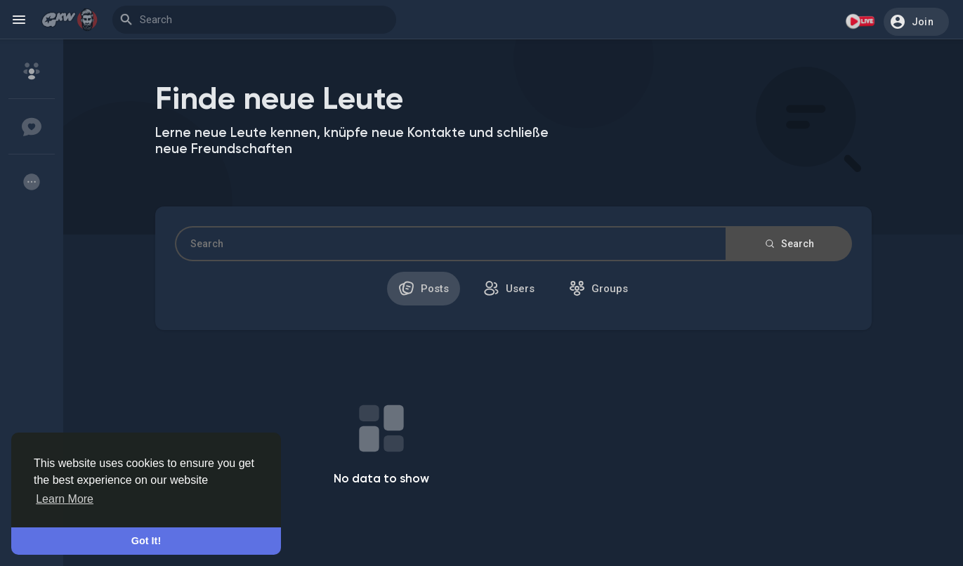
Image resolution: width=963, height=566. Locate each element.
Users (509, 288)
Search (789, 243)
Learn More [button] (64, 499)
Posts (423, 288)
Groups (598, 288)
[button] (916, 22)
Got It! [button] (146, 540)
